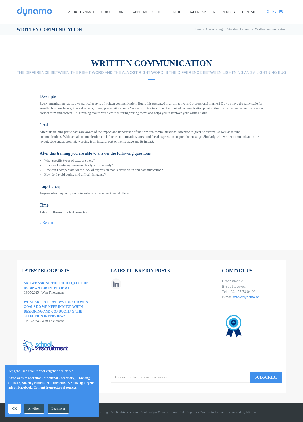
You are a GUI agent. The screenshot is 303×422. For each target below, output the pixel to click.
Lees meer (58, 408)
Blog (177, 12)
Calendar (197, 12)
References (224, 12)
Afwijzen (34, 408)
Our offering (113, 12)
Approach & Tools (149, 12)
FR (281, 11)
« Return (46, 222)
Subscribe (266, 377)
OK (14, 408)
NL (274, 11)
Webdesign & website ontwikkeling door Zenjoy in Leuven (183, 412)
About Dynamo (81, 12)
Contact (249, 12)
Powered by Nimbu (242, 412)
